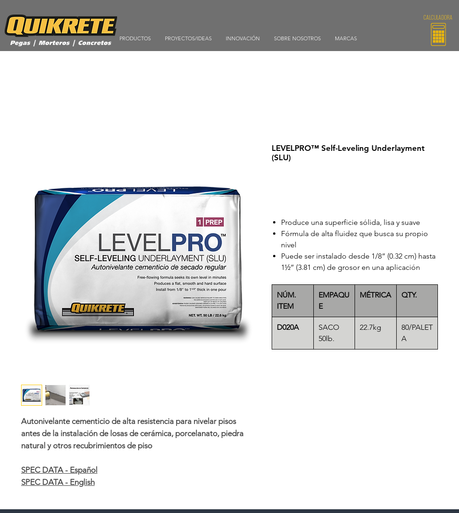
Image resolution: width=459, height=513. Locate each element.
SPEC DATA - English (58, 482)
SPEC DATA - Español (59, 470)
